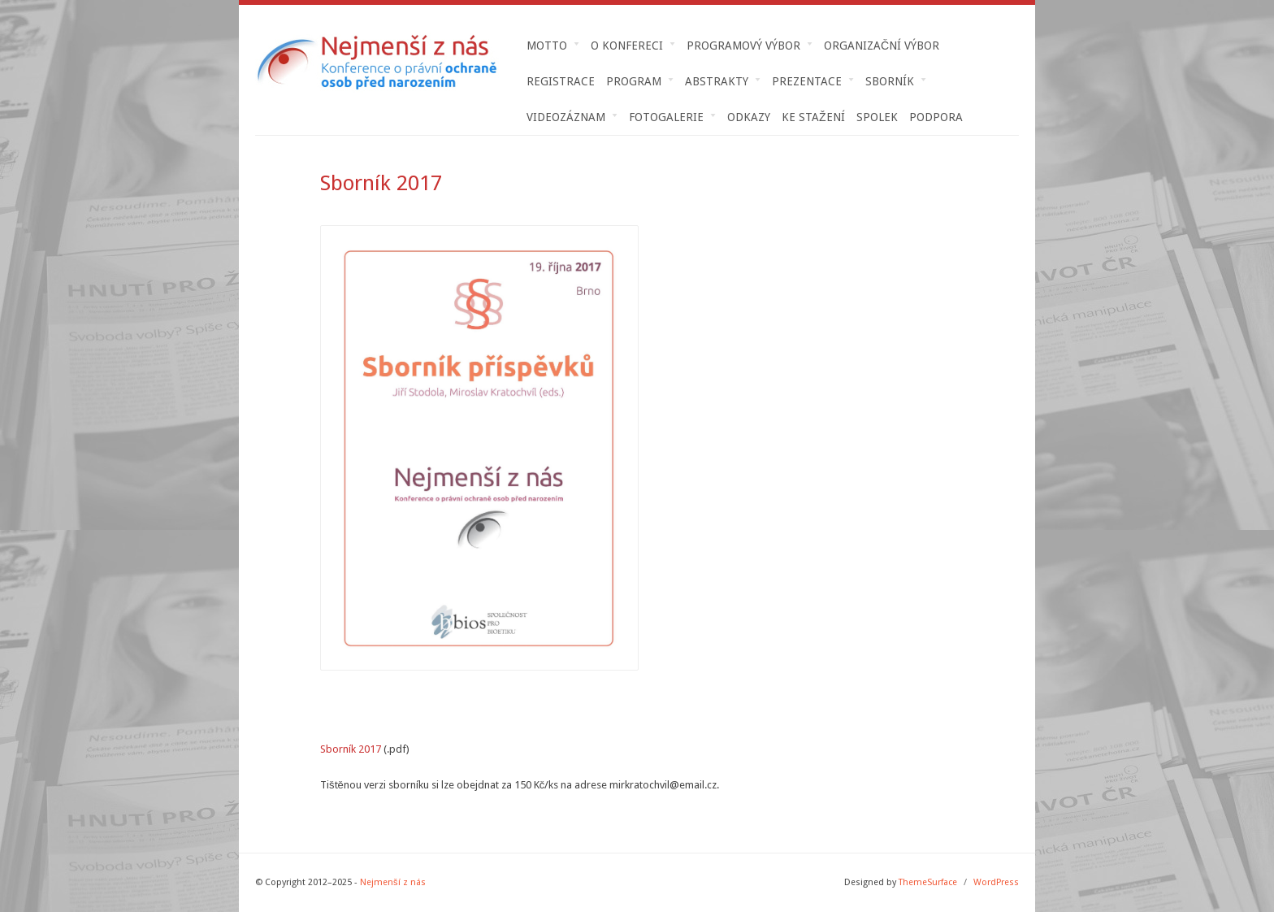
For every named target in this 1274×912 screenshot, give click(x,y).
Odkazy (748, 117)
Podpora (936, 117)
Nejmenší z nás (393, 882)
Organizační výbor (881, 45)
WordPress (996, 882)
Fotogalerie (667, 117)
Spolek (877, 117)
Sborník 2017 (350, 749)
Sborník (890, 81)
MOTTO (547, 45)
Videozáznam (566, 117)
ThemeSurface (928, 882)
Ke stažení (813, 117)
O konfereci (627, 45)
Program (634, 81)
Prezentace (807, 81)
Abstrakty (717, 81)
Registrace (560, 81)
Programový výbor (743, 45)
